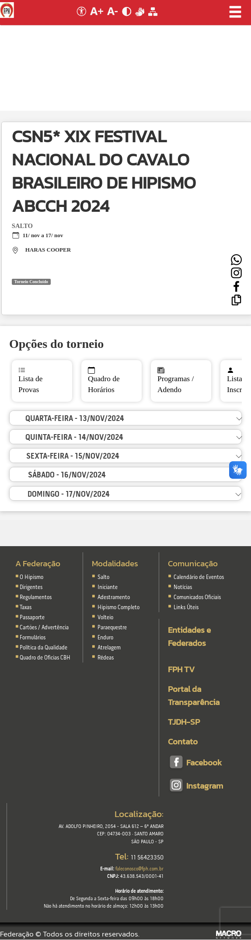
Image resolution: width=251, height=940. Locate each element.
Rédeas (106, 658)
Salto (103, 577)
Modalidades (115, 563)
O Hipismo (31, 577)
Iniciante (108, 587)
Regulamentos (36, 597)
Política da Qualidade (43, 648)
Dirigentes (31, 587)
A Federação (37, 563)
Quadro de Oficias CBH (45, 658)
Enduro (105, 638)
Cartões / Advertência (44, 628)
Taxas (25, 607)
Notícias (182, 587)
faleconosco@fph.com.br (139, 869)
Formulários (32, 638)
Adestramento (114, 597)
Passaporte (32, 618)
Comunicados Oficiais (196, 597)
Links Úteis (185, 607)
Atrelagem (109, 648)
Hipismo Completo (118, 607)
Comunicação (193, 563)
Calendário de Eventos (198, 577)
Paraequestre (112, 628)
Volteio (105, 618)
